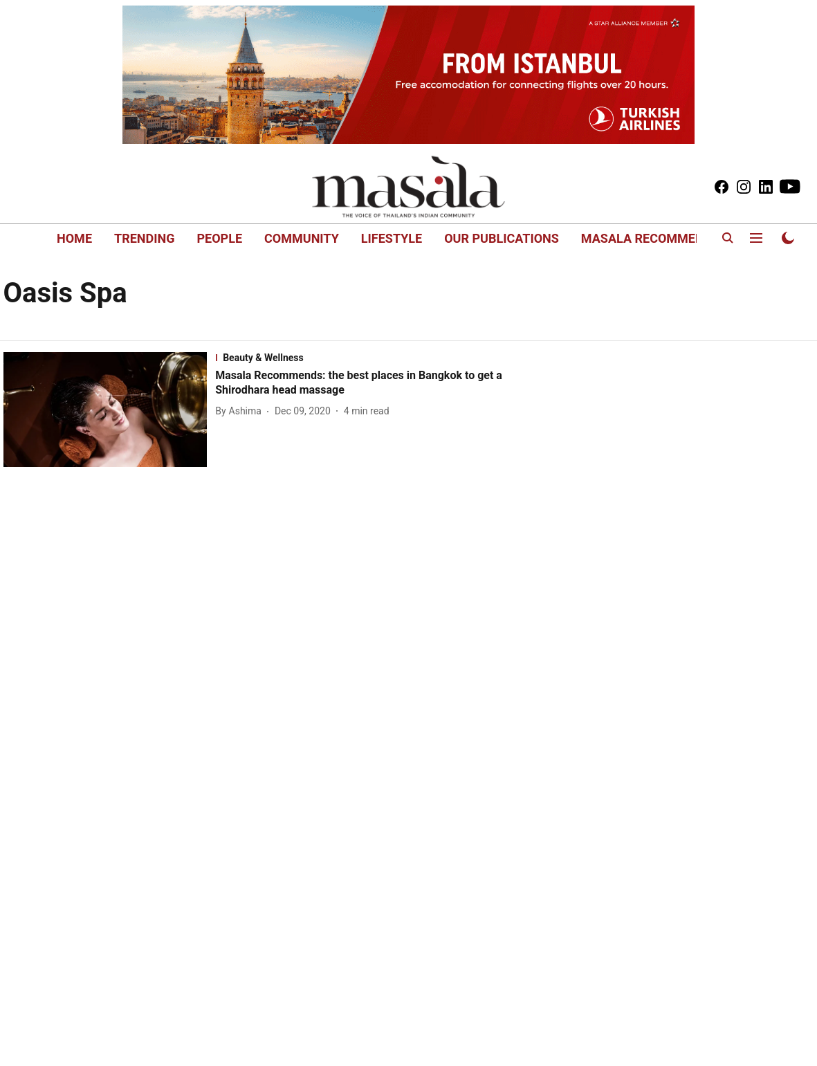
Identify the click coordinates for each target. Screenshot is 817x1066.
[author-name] (241, 411)
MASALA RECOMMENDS (650, 238)
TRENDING (144, 238)
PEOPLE (219, 238)
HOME (74, 238)
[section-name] (374, 357)
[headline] (374, 383)
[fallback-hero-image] (109, 409)
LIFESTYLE (391, 238)
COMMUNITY (301, 238)
